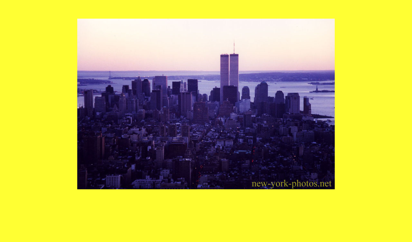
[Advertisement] (206, 203)
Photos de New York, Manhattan (206, 239)
